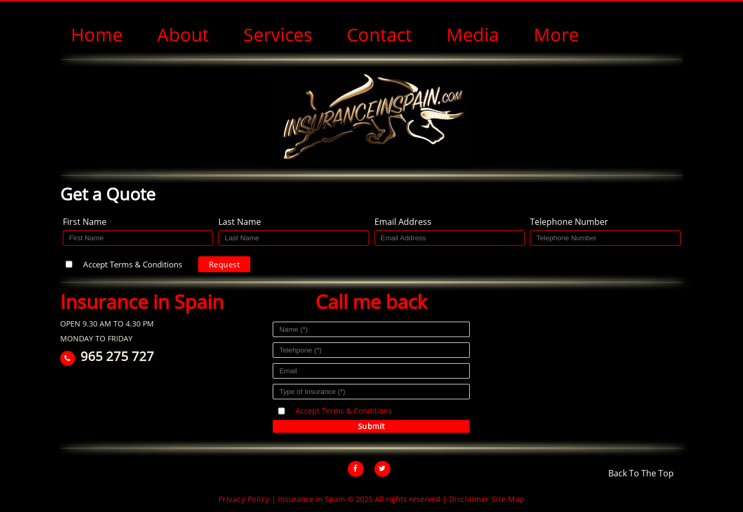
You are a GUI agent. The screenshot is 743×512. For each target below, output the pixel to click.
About (183, 34)
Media (472, 34)
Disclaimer (469, 499)
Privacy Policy (244, 499)
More (556, 34)
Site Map (508, 499)
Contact (379, 34)
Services (277, 34)
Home (97, 34)
